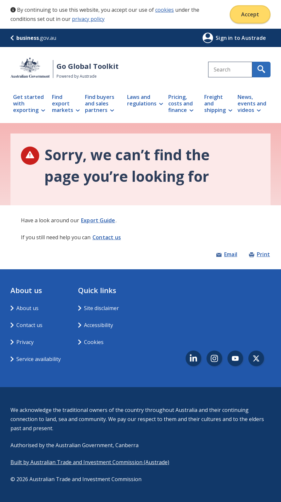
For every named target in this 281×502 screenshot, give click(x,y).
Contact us (106, 237)
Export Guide (98, 220)
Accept (250, 14)
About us (27, 308)
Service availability (38, 359)
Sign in (225, 37)
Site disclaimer (101, 308)
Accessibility (98, 325)
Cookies (94, 342)
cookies (164, 9)
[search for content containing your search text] (261, 69)
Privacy (25, 342)
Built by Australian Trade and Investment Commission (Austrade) (89, 462)
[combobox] (230, 69)
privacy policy (88, 19)
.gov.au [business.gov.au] (33, 37)
